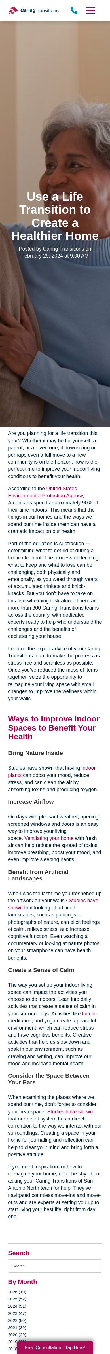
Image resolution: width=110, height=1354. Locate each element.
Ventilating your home (48, 838)
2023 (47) (17, 1313)
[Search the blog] (55, 1266)
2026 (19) (17, 1291)
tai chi (88, 1013)
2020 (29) (17, 1334)
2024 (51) (17, 1306)
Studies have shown (70, 1112)
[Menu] (90, 10)
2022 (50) (17, 1320)
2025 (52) (17, 1298)
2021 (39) (17, 1327)
